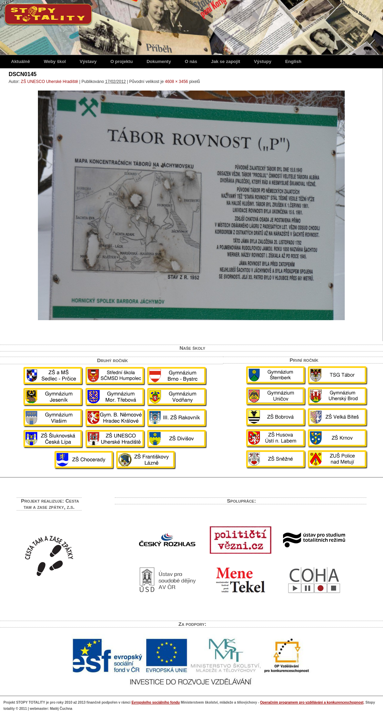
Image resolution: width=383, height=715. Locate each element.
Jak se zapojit (225, 61)
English (293, 61)
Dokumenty (159, 61)
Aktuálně (20, 61)
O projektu (121, 61)
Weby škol (55, 61)
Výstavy (88, 61)
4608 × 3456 (176, 81)
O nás (191, 61)
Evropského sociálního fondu (155, 702)
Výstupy (263, 61)
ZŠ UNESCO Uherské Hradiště (49, 81)
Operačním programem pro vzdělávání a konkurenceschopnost (311, 702)
